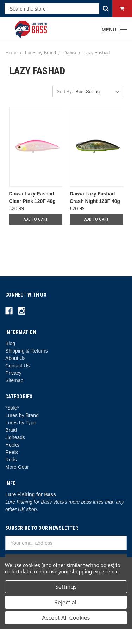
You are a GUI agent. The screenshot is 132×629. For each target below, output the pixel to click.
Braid (11, 430)
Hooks (12, 445)
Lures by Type (20, 422)
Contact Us (17, 365)
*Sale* (12, 408)
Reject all (66, 602)
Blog (10, 343)
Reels (11, 452)
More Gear (17, 467)
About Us (15, 358)
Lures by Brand (22, 415)
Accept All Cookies (66, 618)
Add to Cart (35, 219)
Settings (66, 587)
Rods (11, 459)
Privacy (13, 373)
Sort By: (65, 91)
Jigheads (15, 437)
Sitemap (14, 380)
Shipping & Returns (26, 351)
